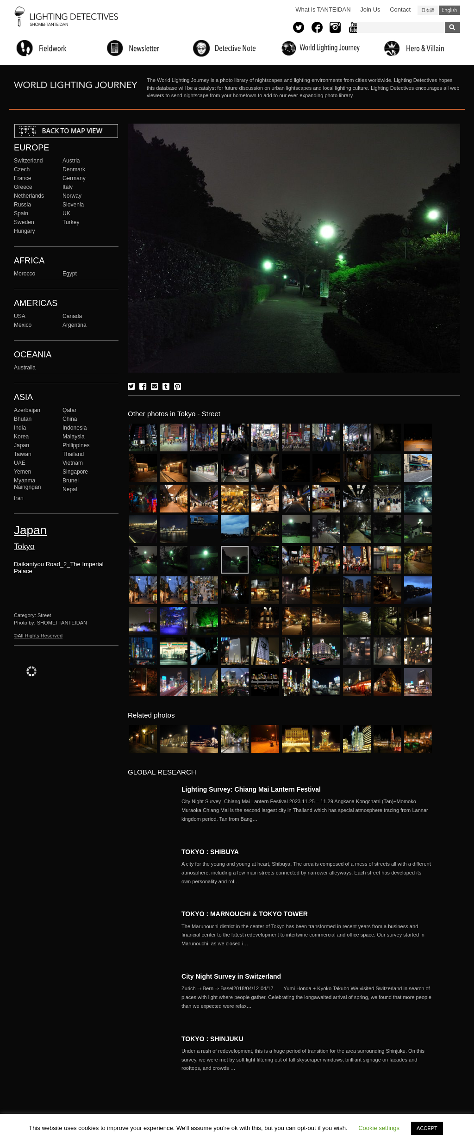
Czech (22, 169)
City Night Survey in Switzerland (231, 976)
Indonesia (74, 428)
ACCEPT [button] (427, 1128)
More (306, 810)
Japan (21, 445)
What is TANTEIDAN (322, 9)
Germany (74, 178)
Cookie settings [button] (378, 1127)
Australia (25, 367)
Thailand (73, 454)
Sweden (24, 222)
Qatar (69, 410)
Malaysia (73, 436)
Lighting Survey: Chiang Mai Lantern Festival (251, 789)
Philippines (75, 445)
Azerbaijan (27, 410)
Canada (72, 316)
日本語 (428, 10)
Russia (22, 204)
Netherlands (29, 196)
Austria (71, 160)
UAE (19, 463)
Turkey (70, 222)
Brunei (70, 480)
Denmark (73, 169)
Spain (21, 213)
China (69, 419)
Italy (67, 187)
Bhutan (22, 419)
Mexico (22, 325)
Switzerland (28, 160)
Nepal (69, 489)
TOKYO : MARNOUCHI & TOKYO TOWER (244, 914)
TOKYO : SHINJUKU (212, 1039)
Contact (400, 9)
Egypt (69, 273)
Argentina (74, 325)
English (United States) (449, 10)
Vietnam (72, 463)
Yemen (22, 471)
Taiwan (22, 454)
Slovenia (73, 204)
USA (19, 316)
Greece (23, 187)
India (20, 428)
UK (66, 213)
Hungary (24, 231)
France (22, 178)
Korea (21, 436)
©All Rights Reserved (38, 635)
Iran (19, 498)
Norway (71, 196)
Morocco (24, 273)
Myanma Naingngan (27, 483)
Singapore (75, 471)
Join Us (370, 9)
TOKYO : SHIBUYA (210, 852)
